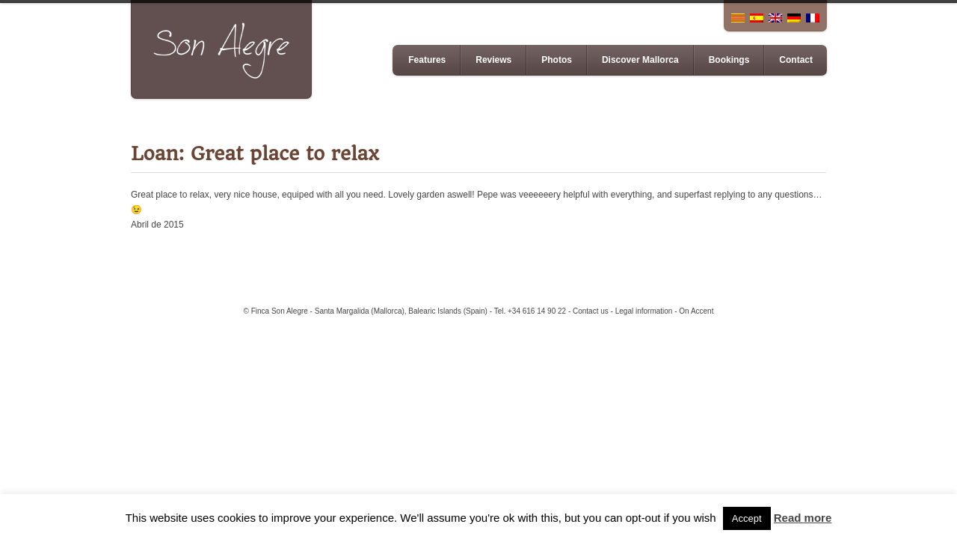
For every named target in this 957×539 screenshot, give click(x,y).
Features (427, 60)
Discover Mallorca (640, 60)
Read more (803, 517)
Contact (796, 60)
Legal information (644, 311)
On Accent (696, 311)
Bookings (729, 60)
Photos (556, 60)
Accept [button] (747, 518)
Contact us (591, 311)
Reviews (493, 60)
